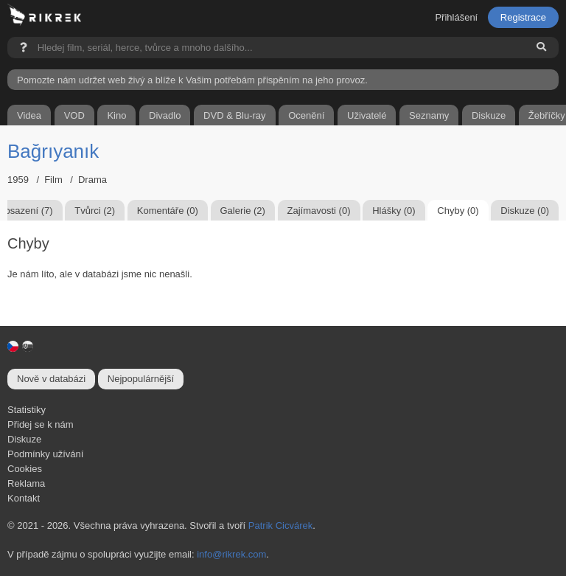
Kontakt (23, 498)
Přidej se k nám (40, 424)
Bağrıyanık (53, 151)
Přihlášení (456, 17)
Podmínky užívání (45, 453)
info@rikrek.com (231, 554)
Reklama (26, 483)
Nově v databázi (51, 378)
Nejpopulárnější (141, 378)
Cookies (24, 468)
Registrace (523, 17)
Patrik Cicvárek (280, 525)
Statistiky (26, 409)
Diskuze (24, 439)
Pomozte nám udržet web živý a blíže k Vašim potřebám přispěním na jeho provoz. (192, 80)
